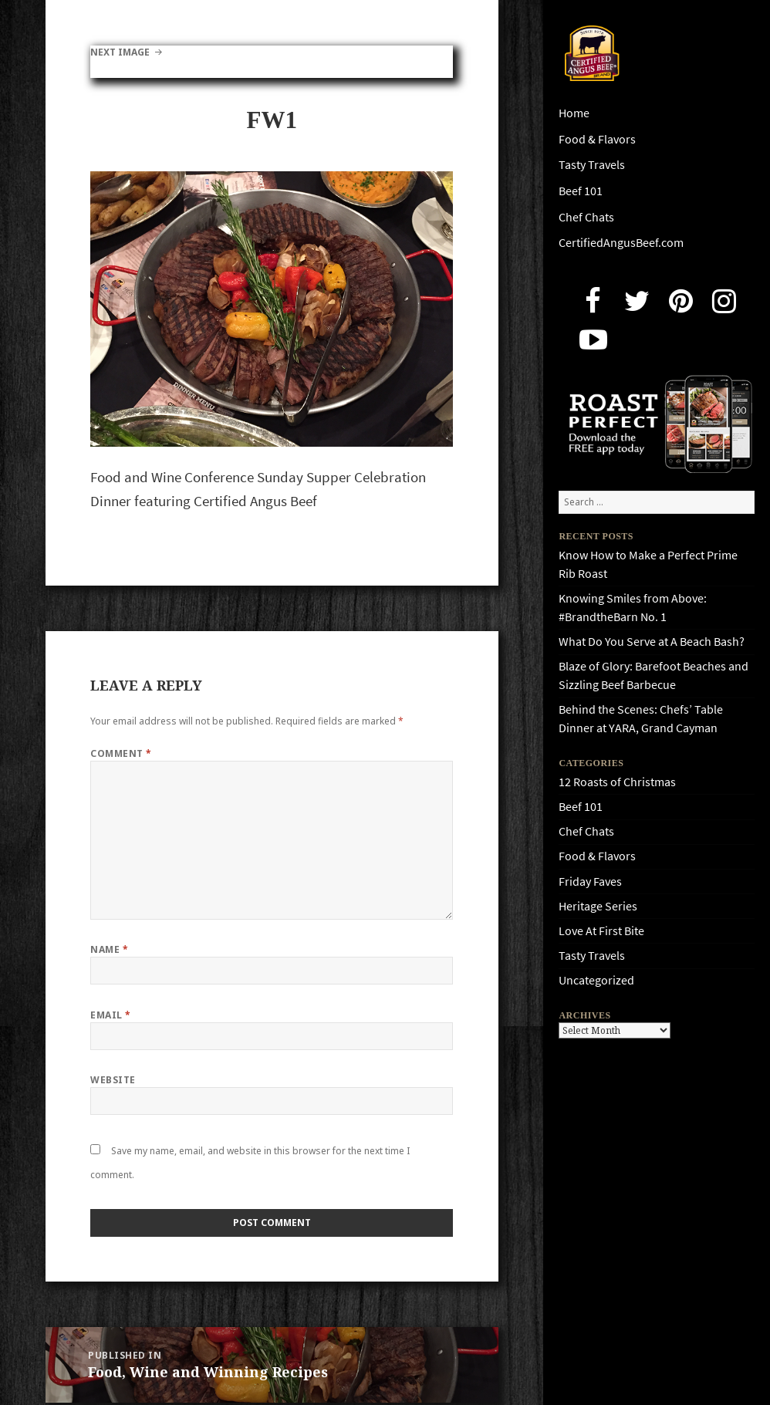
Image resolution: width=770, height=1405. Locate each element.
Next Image (120, 52)
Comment (120, 753)
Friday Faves (590, 881)
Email (110, 1015)
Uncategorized (596, 980)
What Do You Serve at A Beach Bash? (652, 641)
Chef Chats (586, 217)
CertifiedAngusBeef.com (621, 243)
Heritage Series (598, 906)
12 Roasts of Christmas (617, 782)
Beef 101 (581, 191)
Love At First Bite (601, 931)
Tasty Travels (592, 165)
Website (112, 1079)
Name (109, 949)
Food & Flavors (597, 139)
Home (574, 113)
